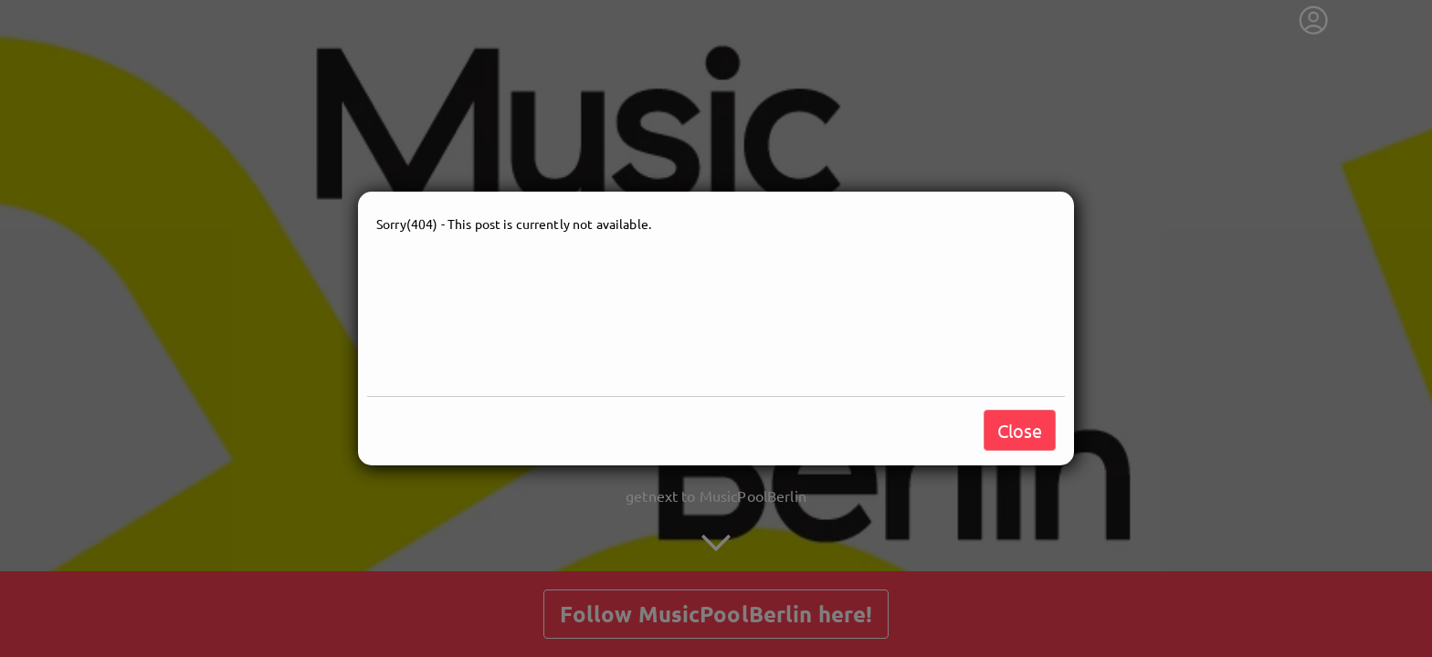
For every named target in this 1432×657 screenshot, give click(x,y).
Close (1019, 430)
